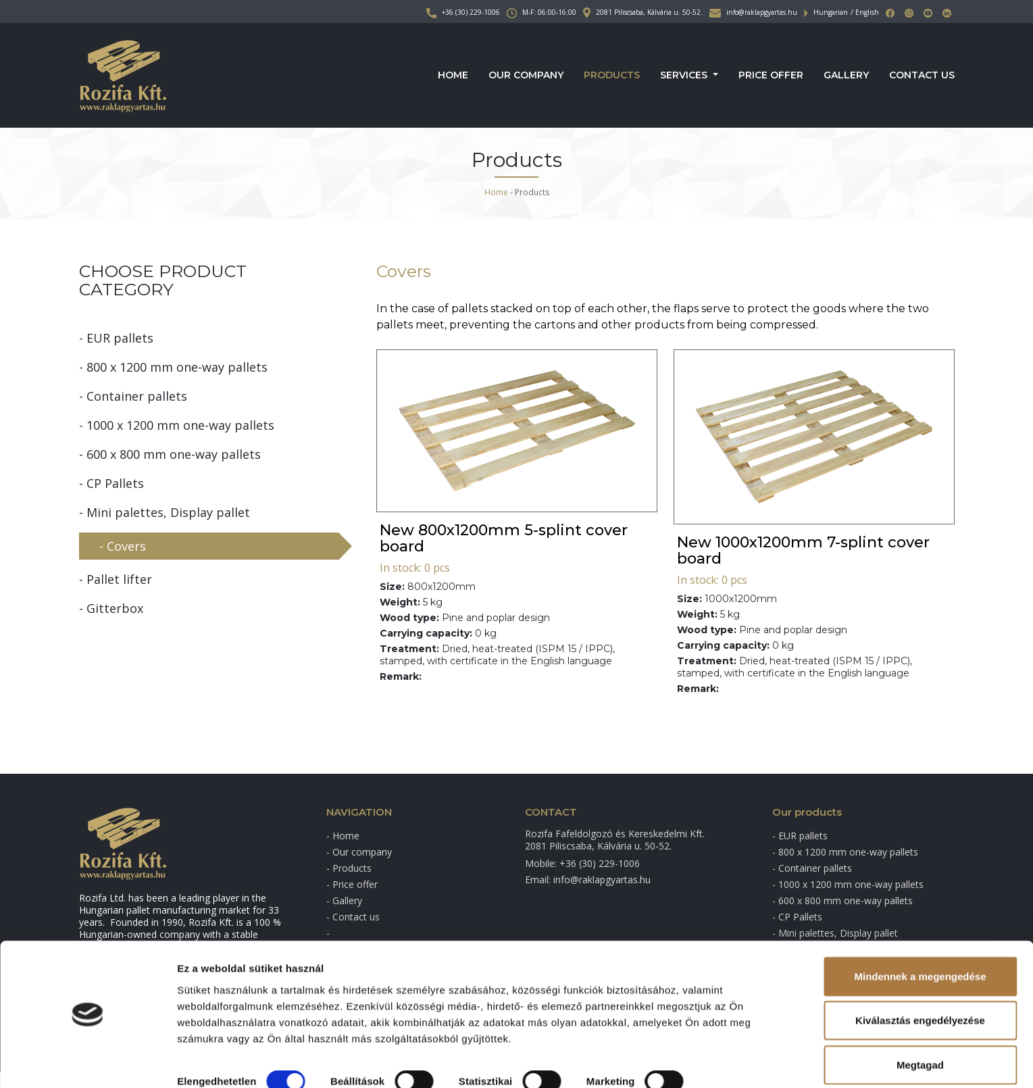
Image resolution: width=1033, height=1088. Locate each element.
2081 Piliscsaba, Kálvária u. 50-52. (643, 12)
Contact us (922, 75)
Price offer (770, 75)
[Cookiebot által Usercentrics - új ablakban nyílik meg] (87, 1062)
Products (612, 75)
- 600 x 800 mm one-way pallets (170, 454)
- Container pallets (133, 396)
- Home (342, 835)
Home (453, 75)
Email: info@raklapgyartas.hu (588, 879)
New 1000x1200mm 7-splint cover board (803, 550)
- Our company (359, 851)
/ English (865, 12)
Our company (525, 75)
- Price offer (352, 884)
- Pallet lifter (115, 579)
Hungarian (830, 12)
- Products (349, 868)
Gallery (846, 75)
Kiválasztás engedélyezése (920, 979)
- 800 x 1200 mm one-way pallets (173, 367)
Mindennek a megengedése (920, 935)
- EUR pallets (116, 338)
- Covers (122, 546)
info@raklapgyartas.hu (753, 12)
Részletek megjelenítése (236, 1061)
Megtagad (920, 1023)
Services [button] (685, 75)
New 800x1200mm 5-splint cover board (504, 538)
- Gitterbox (111, 608)
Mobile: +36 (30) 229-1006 (582, 863)
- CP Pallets (111, 483)
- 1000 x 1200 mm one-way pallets (176, 425)
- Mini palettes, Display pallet (164, 512)
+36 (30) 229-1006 (463, 12)
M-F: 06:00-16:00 (541, 12)
